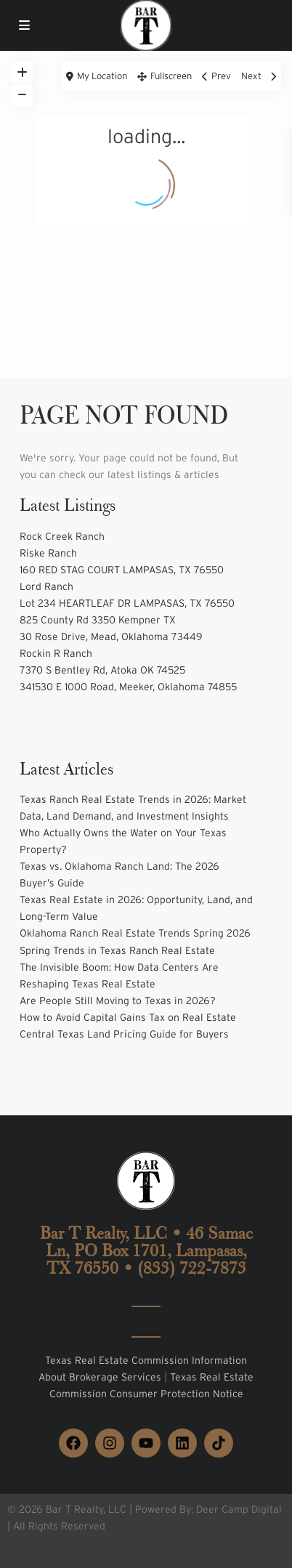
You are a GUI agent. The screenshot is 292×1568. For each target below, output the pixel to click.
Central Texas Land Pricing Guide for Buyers (124, 1034)
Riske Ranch (48, 553)
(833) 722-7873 (191, 1268)
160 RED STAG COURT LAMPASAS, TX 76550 (122, 569)
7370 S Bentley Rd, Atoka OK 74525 (102, 670)
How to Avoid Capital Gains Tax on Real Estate (128, 1017)
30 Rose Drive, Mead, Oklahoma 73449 (111, 636)
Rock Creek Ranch (62, 536)
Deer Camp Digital (239, 1509)
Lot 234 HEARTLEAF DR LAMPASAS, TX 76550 (127, 603)
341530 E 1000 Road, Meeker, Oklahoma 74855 (128, 686)
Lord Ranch (46, 586)
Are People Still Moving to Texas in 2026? (118, 1000)
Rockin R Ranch (56, 653)
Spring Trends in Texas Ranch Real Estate (117, 950)
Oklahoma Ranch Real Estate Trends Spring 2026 (135, 933)
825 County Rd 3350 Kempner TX (98, 620)
